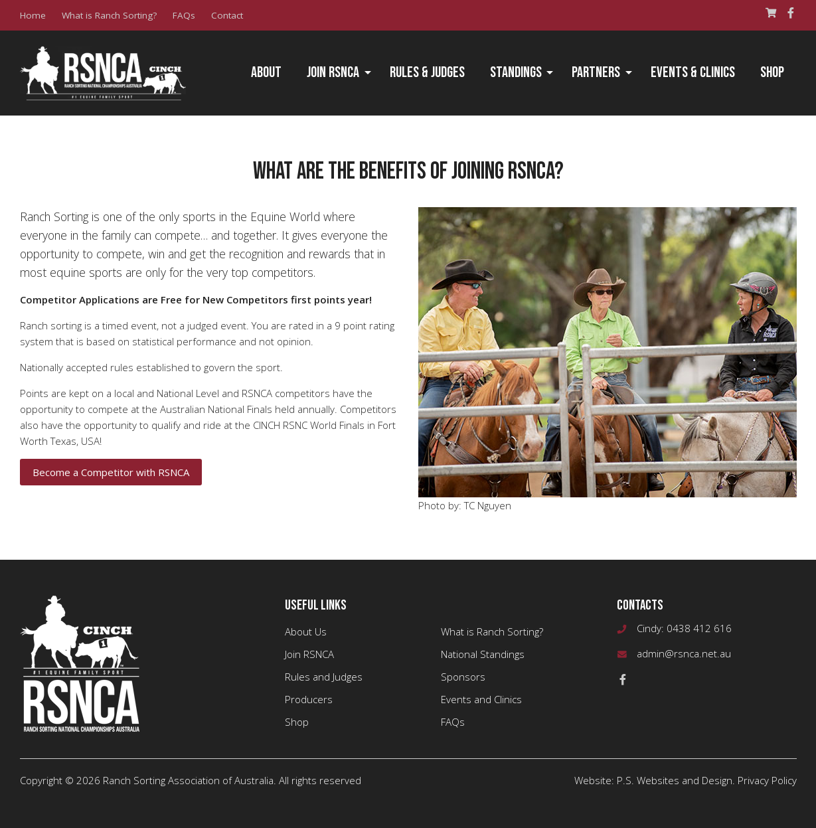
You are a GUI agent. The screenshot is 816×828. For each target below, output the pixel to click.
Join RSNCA (333, 73)
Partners (596, 73)
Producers (309, 699)
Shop (772, 73)
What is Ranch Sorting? (109, 15)
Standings (516, 73)
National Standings (483, 654)
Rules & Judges (427, 73)
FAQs (184, 15)
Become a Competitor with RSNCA (111, 472)
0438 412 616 (699, 628)
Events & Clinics (693, 73)
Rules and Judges (324, 676)
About (266, 73)
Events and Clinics (481, 699)
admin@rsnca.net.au (684, 653)
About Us (306, 631)
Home (33, 15)
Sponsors (463, 676)
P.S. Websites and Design (674, 780)
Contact (227, 15)
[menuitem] (266, 73)
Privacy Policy (767, 780)
